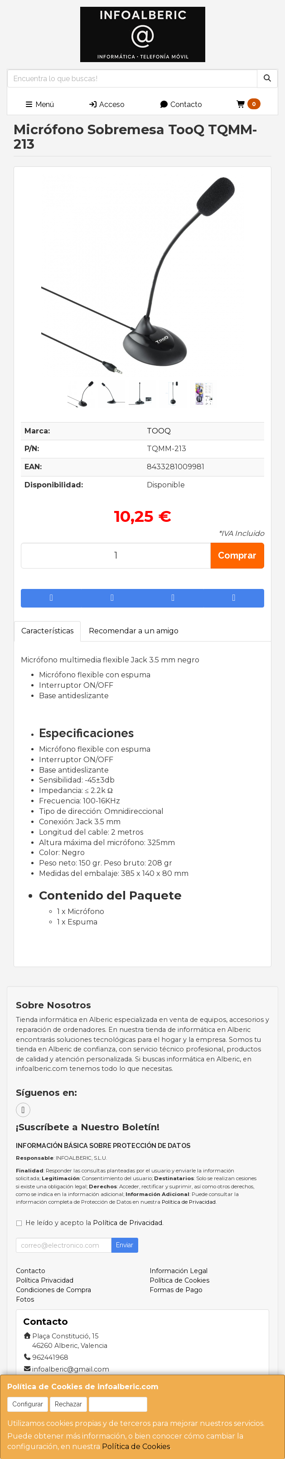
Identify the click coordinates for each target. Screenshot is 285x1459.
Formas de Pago (176, 1290)
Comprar (237, 555)
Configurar (27, 1404)
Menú (39, 104)
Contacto (180, 104)
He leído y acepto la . (94, 1223)
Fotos (25, 1299)
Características (47, 631)
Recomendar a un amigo (134, 631)
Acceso (106, 104)
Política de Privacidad (189, 1202)
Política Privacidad (44, 1280)
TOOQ (159, 431)
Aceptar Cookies (118, 1404)
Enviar (124, 1245)
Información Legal (179, 1271)
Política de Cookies (136, 1446)
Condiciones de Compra (53, 1290)
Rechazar (68, 1404)
